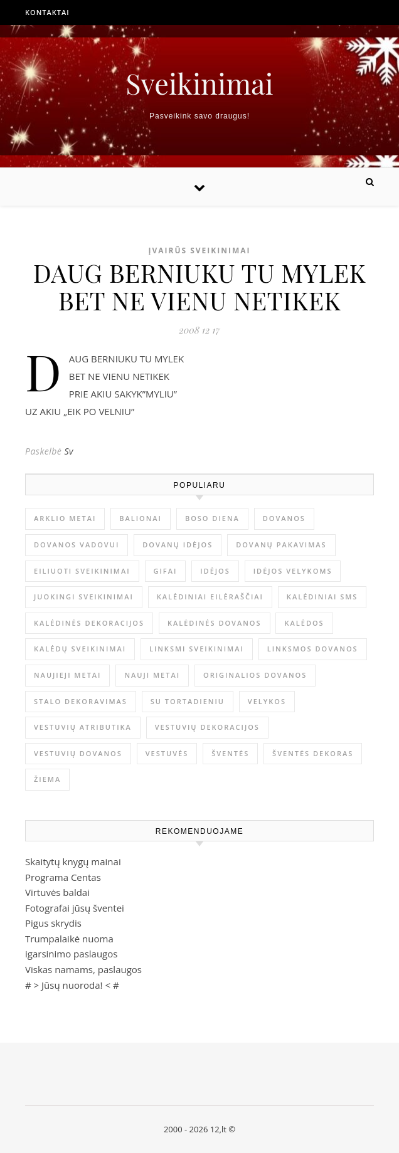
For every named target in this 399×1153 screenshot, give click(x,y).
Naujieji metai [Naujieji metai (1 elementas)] (67, 675)
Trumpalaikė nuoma (69, 938)
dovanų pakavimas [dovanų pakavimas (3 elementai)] (281, 544)
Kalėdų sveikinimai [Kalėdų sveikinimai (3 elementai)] (80, 648)
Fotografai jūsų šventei (74, 908)
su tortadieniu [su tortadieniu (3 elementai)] (188, 701)
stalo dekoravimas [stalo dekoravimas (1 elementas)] (80, 701)
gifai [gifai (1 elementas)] (166, 571)
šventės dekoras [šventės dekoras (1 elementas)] (312, 753)
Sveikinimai (199, 83)
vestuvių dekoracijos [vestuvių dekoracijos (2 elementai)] (207, 727)
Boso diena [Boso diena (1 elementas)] (212, 518)
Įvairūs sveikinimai (199, 250)
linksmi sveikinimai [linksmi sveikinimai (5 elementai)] (196, 648)
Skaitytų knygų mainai (73, 861)
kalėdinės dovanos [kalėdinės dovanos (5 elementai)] (215, 623)
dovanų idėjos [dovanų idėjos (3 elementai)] (177, 544)
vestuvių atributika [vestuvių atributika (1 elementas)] (83, 727)
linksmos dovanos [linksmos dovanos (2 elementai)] (312, 648)
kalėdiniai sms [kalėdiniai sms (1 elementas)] (322, 596)
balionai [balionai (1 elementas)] (140, 518)
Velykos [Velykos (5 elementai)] (267, 701)
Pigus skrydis (53, 923)
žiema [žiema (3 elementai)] (47, 779)
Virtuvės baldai (57, 892)
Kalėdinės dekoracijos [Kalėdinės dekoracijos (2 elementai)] (89, 623)
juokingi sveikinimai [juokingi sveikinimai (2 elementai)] (84, 596)
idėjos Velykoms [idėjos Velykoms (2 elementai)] (292, 571)
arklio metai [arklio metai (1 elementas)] (65, 518)
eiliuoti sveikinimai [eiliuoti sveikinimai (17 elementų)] (82, 571)
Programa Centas (63, 877)
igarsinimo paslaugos (71, 953)
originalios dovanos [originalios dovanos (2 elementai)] (255, 675)
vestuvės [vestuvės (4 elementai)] (167, 753)
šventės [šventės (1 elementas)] (230, 753)
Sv (68, 451)
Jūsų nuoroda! (72, 985)
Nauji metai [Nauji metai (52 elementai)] (152, 675)
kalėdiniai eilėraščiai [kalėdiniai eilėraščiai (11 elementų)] (210, 596)
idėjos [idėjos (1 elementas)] (215, 571)
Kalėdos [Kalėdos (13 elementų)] (304, 623)
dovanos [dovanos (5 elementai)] (284, 518)
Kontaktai (47, 12)
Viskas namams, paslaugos (83, 969)
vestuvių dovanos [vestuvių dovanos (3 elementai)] (78, 753)
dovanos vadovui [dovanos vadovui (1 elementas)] (76, 544)
